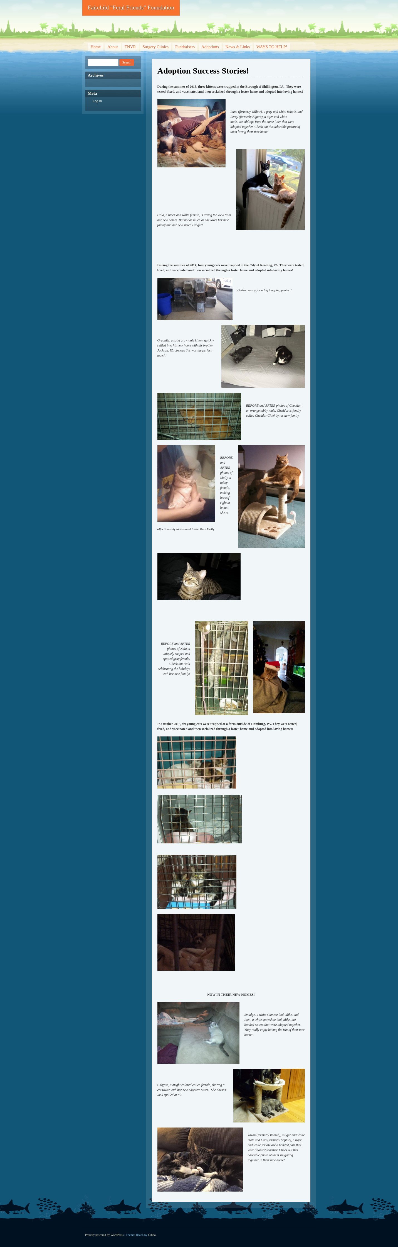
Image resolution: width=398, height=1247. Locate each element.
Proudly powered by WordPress (104, 1234)
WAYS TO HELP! (271, 47)
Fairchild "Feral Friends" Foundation (131, 7)
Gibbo (152, 1234)
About (112, 47)
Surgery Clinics (156, 47)
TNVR (130, 47)
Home (96, 47)
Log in (97, 101)
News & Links (238, 47)
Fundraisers (185, 47)
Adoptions (210, 47)
